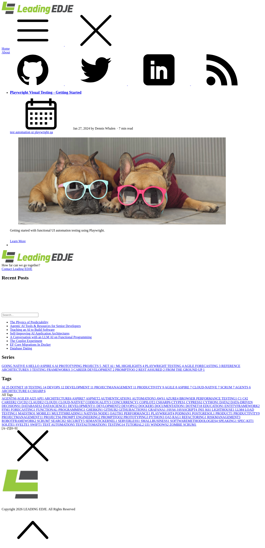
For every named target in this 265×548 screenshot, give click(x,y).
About (6, 52)
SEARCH (59, 421)
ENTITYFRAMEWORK (242, 406)
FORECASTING (23, 409)
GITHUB (111, 409)
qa (51, 132)
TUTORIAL (135, 424)
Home (6, 48)
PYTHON (157, 417)
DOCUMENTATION (170, 406)
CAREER (9, 402)
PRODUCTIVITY (151, 387)
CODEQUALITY (98, 402)
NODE (104, 413)
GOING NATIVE (15, 366)
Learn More (18, 241)
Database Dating (21, 348)
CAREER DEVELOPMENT (94, 369)
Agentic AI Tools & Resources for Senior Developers (45, 326)
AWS (161, 398)
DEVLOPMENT (108, 406)
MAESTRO (27, 413)
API (40, 398)
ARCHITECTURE (16, 391)
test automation (20, 132)
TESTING (37, 387)
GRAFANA (157, 409)
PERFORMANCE (137, 413)
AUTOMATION (144, 398)
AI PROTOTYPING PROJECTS (78, 366)
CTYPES (178, 402)
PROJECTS (53, 417)
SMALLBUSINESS (155, 421)
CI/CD (23, 402)
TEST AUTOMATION (59, 424)
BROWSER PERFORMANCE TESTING (208, 398)
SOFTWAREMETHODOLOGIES (194, 421)
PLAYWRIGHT (163, 413)
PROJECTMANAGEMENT (115, 387)
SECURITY (76, 421)
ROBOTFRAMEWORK (19, 421)
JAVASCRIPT (187, 409)
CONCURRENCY (125, 402)
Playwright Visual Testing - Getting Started (45, 92)
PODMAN (183, 413)
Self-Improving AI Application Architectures (40, 333)
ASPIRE (185, 387)
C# (245, 398)
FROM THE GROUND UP (185, 369)
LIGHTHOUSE (223, 409)
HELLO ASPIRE (41, 366)
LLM (240, 409)
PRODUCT (224, 413)
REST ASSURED (152, 369)
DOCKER (146, 406)
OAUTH (117, 413)
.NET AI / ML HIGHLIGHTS (123, 366)
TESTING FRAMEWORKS (52, 369)
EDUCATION (214, 406)
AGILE (171, 387)
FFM (6, 409)
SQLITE (9, 424)
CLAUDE (37, 402)
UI (148, 424)
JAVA (171, 409)
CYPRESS (194, 402)
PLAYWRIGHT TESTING (164, 366)
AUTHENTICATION (116, 398)
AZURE (172, 398)
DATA (224, 402)
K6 (208, 409)
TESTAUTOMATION (92, 424)
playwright (42, 132)
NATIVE (91, 413)
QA (168, 417)
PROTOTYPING (136, 417)
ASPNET (93, 398)
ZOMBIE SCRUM (183, 424)
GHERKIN (95, 409)
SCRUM (227, 387)
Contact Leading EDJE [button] (17, 269)
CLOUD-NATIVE (206, 387)
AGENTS (243, 387)
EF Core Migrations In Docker (30, 344)
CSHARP (38, 391)
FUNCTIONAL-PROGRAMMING (61, 409)
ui (32, 132)
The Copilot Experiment (26, 341)
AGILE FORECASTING (202, 366)
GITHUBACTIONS (133, 409)
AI (6, 387)
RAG (177, 417)
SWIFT (36, 424)
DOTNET (19, 387)
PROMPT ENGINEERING (81, 417)
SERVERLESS (129, 421)
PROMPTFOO (126, 369)
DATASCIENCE (55, 406)
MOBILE (43, 413)
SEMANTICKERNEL (101, 421)
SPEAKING (228, 421)
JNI (201, 409)
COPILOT (147, 402)
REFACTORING (194, 417)
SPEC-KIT (245, 421)
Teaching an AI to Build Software (32, 329)
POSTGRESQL (203, 413)
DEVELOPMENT (79, 387)
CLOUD (52, 402)
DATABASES (32, 406)
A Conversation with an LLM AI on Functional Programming (51, 337)
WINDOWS (160, 424)
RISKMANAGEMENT (223, 417)
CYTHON (211, 402)
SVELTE (23, 424)
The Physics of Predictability (29, 322)
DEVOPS (56, 387)
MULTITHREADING (67, 413)
